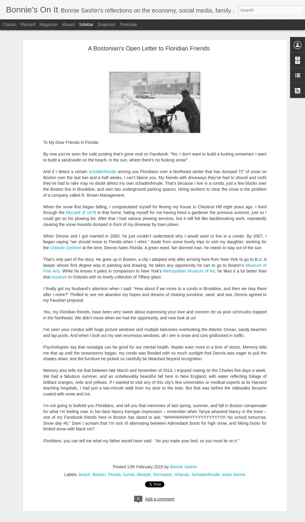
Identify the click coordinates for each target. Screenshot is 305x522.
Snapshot (106, 24)
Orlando (181, 463)
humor (129, 463)
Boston (99, 463)
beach (84, 463)
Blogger (171, 519)
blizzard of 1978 (81, 201)
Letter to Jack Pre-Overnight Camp (42, 506)
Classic (9, 24)
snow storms (234, 463)
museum (59, 266)
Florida (114, 463)
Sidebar (86, 24)
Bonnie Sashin (183, 456)
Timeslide (128, 24)
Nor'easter (162, 463)
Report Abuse (189, 519)
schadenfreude (101, 160)
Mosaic (68, 24)
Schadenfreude (206, 463)
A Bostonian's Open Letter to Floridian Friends (149, 37)
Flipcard (28, 24)
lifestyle (144, 463)
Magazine (49, 24)
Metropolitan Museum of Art (189, 260)
